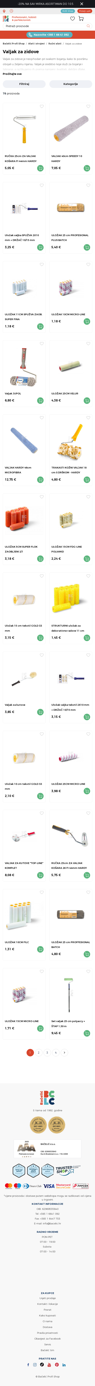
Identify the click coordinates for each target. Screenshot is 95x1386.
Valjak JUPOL (13, 393)
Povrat (47, 1309)
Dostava (47, 1327)
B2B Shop (68, 11)
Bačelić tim (47, 1350)
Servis (47, 1344)
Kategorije (70, 84)
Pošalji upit (84, 11)
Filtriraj (24, 84)
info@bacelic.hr (52, 1223)
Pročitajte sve (12, 74)
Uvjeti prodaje (48, 1298)
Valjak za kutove (15, 704)
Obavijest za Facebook (47, 1338)
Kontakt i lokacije (47, 1303)
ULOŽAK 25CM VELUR (64, 393)
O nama (47, 1321)
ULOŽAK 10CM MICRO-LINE (68, 314)
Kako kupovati (47, 1315)
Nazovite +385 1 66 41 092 (51, 34)
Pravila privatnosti (47, 1332)
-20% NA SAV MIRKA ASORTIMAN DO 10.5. (46, 3)
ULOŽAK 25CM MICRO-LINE (68, 783)
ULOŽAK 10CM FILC (17, 942)
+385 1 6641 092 (50, 1213)
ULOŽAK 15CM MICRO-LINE (22, 1021)
